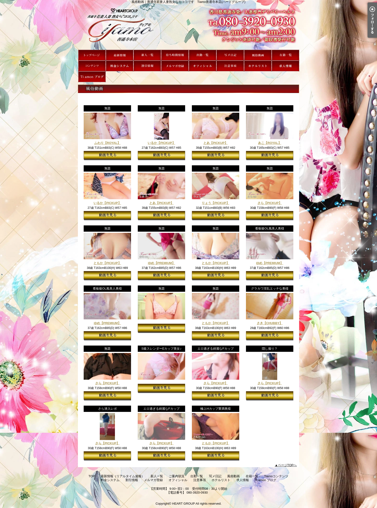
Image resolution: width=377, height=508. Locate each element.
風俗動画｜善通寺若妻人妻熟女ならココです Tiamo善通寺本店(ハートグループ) (188, 27)
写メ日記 (230, 55)
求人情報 (285, 66)
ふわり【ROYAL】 (107, 143)
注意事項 (230, 66)
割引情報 (147, 66)
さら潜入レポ (107, 408)
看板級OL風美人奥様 (269, 228)
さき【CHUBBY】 (270, 323)
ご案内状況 (175, 55)
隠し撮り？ (269, 348)
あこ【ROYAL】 (269, 143)
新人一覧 (147, 55)
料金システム (119, 66)
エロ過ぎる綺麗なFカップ (215, 348)
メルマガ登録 (175, 66)
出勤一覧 (202, 55)
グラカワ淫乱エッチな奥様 (270, 288)
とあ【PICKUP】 (215, 143)
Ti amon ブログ (92, 76)
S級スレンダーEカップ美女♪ (161, 348)
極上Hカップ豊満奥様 (215, 408)
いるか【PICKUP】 (161, 143)
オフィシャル (202, 66)
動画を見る (107, 155)
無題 (107, 108)
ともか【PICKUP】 (107, 263)
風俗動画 (258, 55)
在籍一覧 (285, 55)
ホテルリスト (258, 66)
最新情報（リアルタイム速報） (119, 55)
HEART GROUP (183, 503)
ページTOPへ (287, 465)
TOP (92, 55)
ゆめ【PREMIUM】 (161, 263)
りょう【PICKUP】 (215, 203)
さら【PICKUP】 (270, 203)
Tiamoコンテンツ (92, 66)
